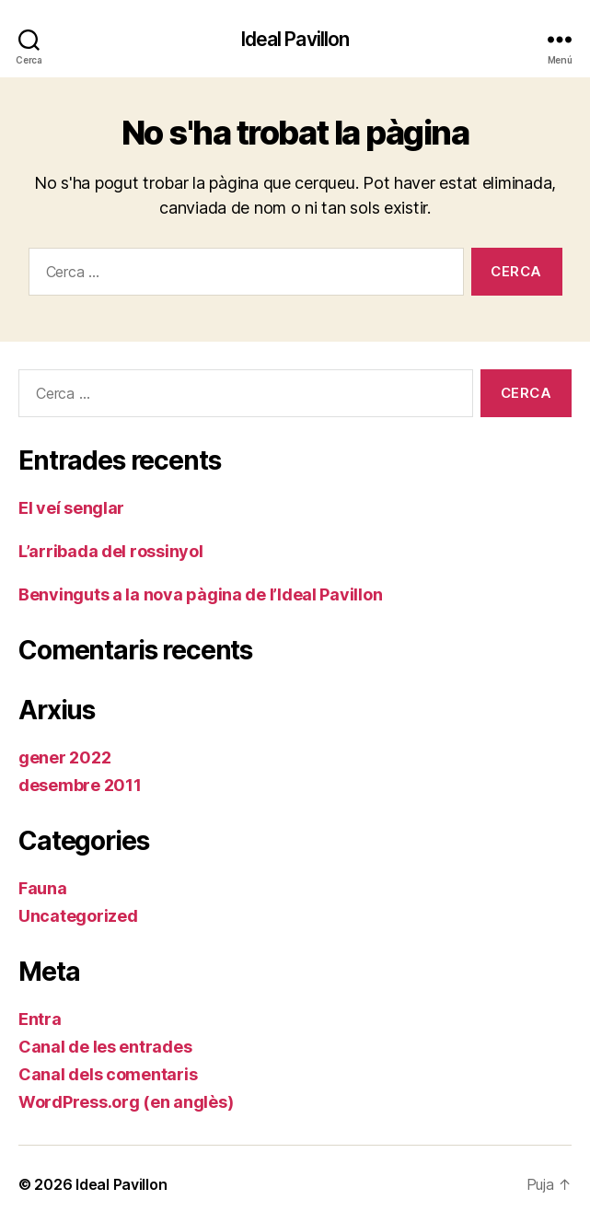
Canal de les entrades (104, 1046)
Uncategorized (78, 916)
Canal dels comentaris (107, 1074)
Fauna (42, 888)
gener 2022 (64, 757)
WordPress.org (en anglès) (125, 1102)
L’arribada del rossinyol (110, 551)
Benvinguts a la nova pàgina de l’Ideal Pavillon (200, 594)
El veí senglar (71, 508)
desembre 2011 (80, 785)
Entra (40, 1019)
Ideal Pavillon (295, 39)
